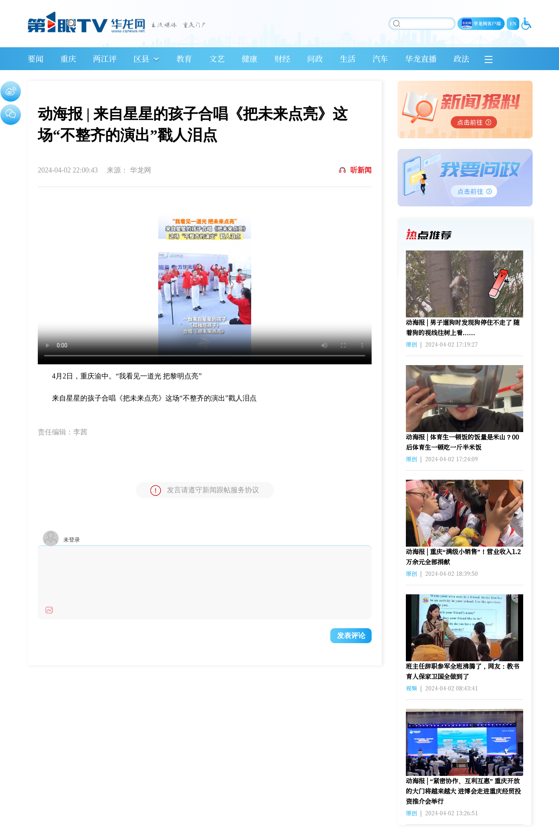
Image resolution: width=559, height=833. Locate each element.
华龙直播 (421, 58)
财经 (282, 58)
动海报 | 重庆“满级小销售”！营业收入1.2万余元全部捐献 (463, 556)
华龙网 (140, 170)
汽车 (380, 58)
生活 (347, 58)
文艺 (217, 58)
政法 (461, 58)
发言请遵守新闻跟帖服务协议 (204, 490)
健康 (249, 58)
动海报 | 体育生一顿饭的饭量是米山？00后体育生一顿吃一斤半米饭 (462, 442)
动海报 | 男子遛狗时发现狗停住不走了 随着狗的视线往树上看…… (463, 327)
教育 (184, 58)
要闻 (35, 58)
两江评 (105, 58)
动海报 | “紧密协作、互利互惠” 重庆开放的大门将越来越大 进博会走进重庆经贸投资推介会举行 (463, 791)
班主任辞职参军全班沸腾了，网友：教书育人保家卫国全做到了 (462, 671)
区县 (141, 58)
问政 (315, 58)
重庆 (68, 58)
